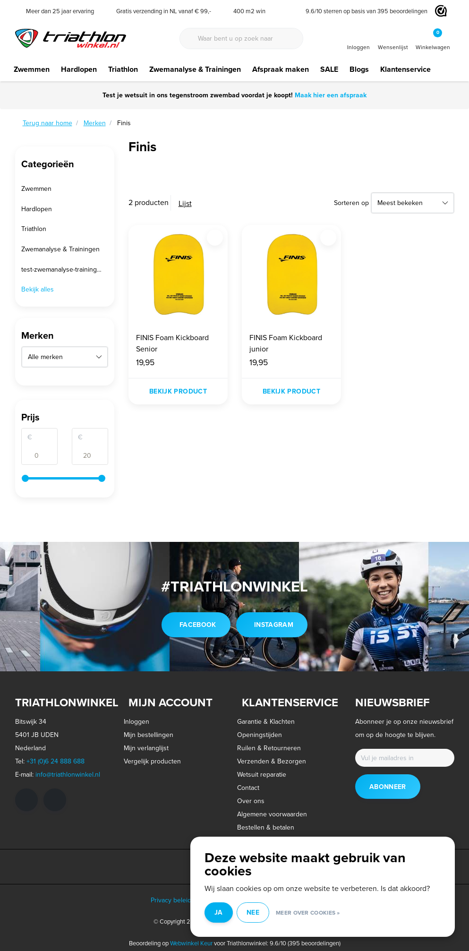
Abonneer (387, 786)
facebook (197, 624)
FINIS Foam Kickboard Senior (172, 343)
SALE (329, 69)
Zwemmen (32, 69)
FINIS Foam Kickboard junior (285, 343)
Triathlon (123, 69)
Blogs (359, 69)
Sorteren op (351, 202)
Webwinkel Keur (191, 943)
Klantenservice (405, 69)
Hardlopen (79, 69)
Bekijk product (178, 391)
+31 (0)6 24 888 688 (55, 761)
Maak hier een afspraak (330, 95)
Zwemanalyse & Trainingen (195, 69)
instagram (273, 624)
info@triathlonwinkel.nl (67, 774)
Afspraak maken (280, 69)
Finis (124, 123)
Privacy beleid (171, 900)
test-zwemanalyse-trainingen (62, 269)
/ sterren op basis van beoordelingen (362, 11)
